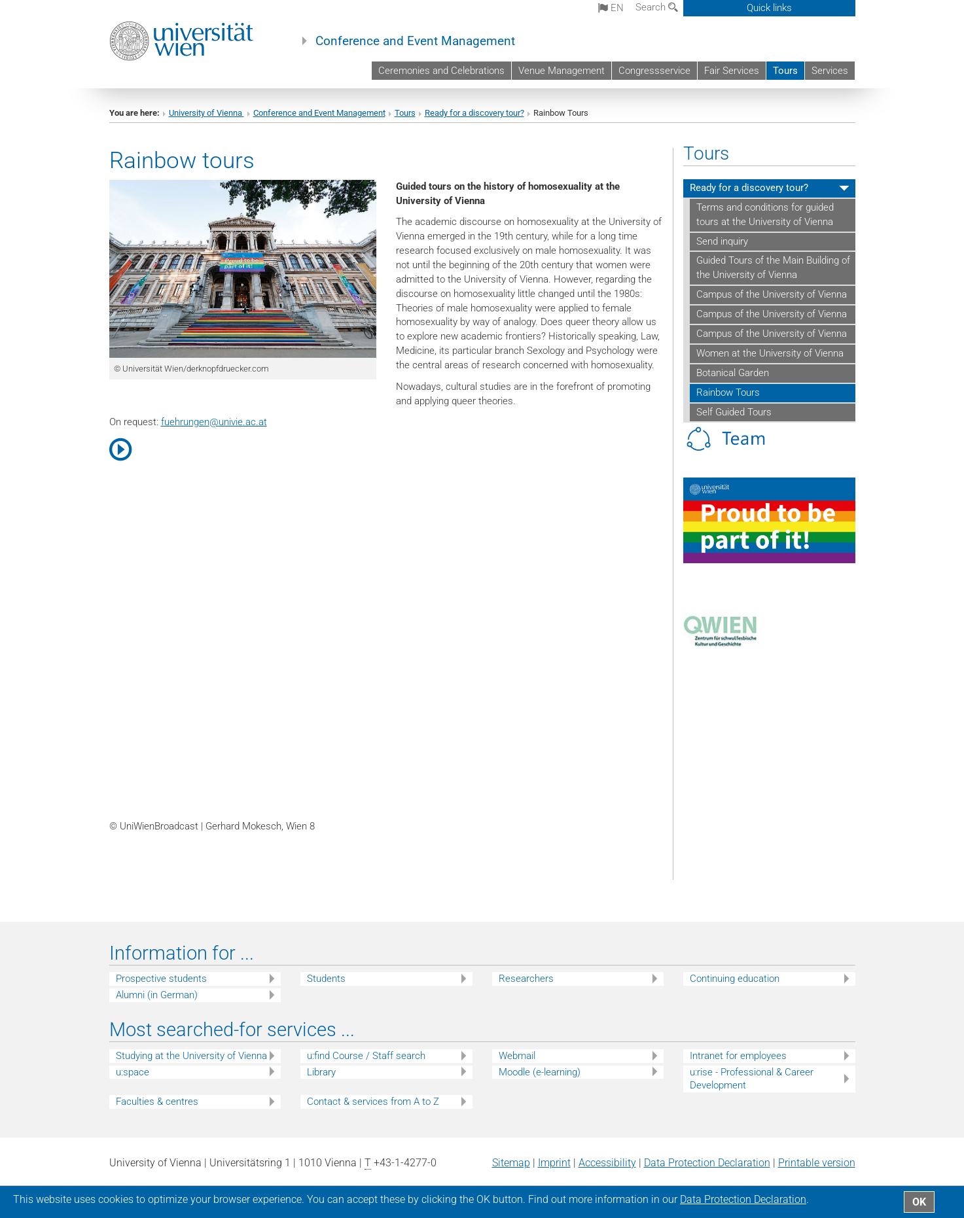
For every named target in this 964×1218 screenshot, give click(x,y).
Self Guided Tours (734, 412)
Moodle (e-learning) (539, 1072)
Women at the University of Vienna (770, 353)
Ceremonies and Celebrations (441, 71)
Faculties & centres (157, 1101)
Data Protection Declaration (707, 1163)
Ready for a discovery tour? (474, 113)
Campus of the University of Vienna (771, 294)
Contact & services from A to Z (373, 1101)
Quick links (769, 8)
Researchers (526, 978)
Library (321, 1072)
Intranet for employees (738, 1056)
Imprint (554, 1163)
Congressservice (654, 71)
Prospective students (161, 978)
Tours (785, 71)
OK (919, 1202)
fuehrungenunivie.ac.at (214, 422)
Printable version (816, 1163)
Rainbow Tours (728, 392)
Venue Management (561, 71)
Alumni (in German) (157, 995)
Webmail (517, 1056)
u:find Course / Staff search (366, 1056)
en (611, 8)
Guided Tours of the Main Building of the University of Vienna (773, 267)
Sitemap (511, 1163)
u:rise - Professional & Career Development (751, 1079)
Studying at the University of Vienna (191, 1056)
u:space (132, 1072)
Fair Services (731, 71)
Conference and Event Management (415, 41)
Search (656, 7)
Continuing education (734, 978)
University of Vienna (206, 113)
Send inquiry (722, 241)
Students (326, 978)
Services (830, 71)
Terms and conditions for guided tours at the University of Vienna (765, 214)
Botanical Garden (732, 373)
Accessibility (607, 1163)
